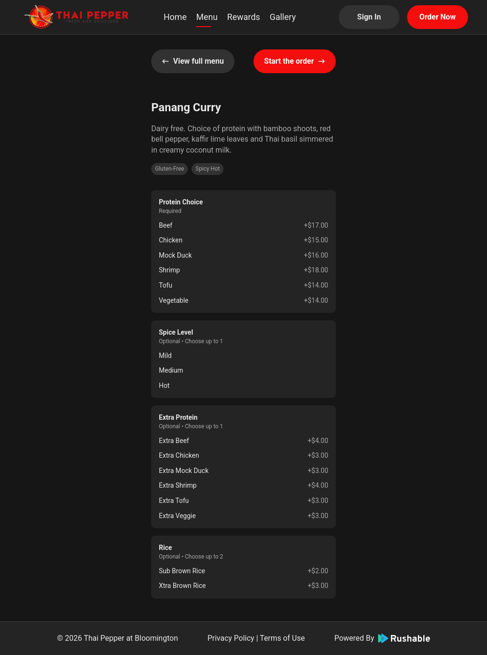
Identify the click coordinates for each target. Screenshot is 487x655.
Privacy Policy (230, 638)
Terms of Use (282, 638)
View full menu (193, 61)
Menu (206, 17)
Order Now (437, 16)
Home (175, 17)
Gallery (283, 17)
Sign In (369, 16)
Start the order (294, 61)
